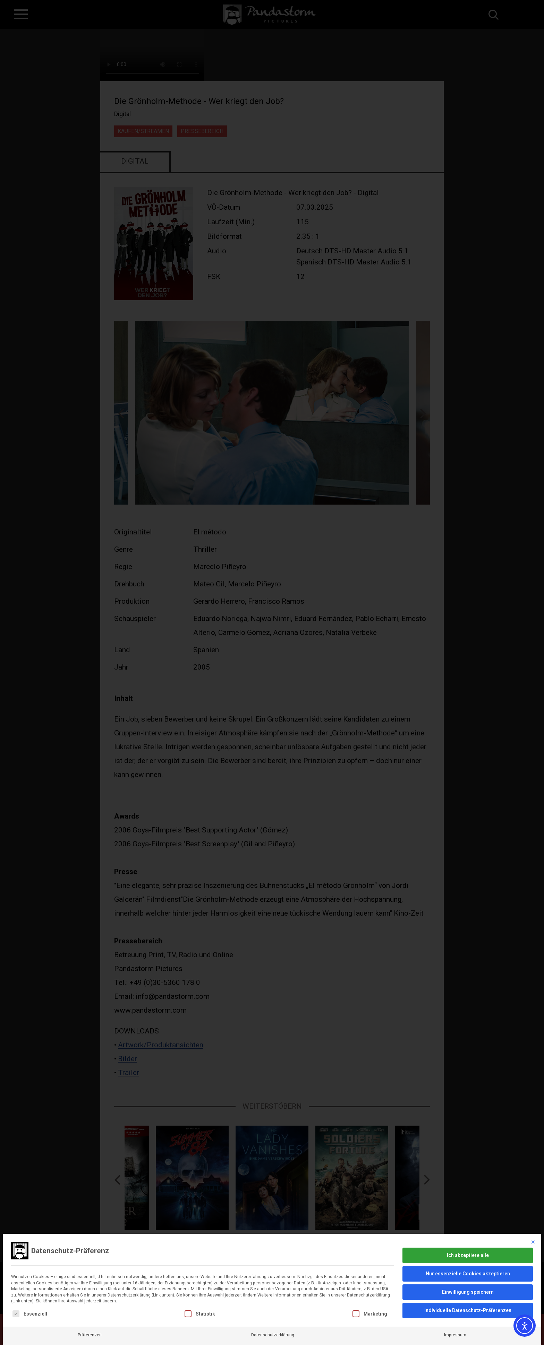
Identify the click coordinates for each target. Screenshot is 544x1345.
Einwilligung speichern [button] (468, 1278)
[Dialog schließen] (532, 1227)
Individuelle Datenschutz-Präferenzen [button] (467, 1296)
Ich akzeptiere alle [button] (468, 1241)
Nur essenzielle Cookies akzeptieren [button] (468, 1259)
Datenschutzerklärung (272, 1320)
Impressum (455, 1320)
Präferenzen (90, 1320)
